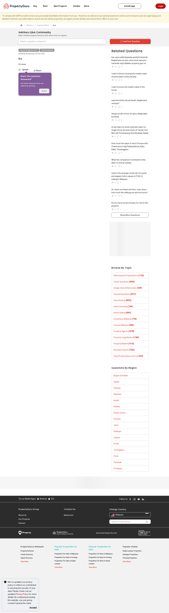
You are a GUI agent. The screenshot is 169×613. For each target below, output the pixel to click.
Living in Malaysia (124, 325)
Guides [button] (76, 6)
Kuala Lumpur (120, 413)
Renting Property (124, 350)
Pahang (117, 388)
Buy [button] (36, 6)
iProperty (24, 533)
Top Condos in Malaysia (135, 576)
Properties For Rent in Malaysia (101, 554)
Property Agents (124, 331)
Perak (116, 444)
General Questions (125, 294)
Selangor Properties (130, 554)
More (88, 6)
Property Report (144, 533)
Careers (21, 523)
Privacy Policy (22, 594)
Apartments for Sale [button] (64, 583)
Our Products (24, 519)
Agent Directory (27, 558)
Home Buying (122, 300)
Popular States (130, 546)
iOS (51, 499)
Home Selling (122, 313)
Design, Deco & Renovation (128, 288)
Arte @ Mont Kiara (129, 588)
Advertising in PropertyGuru (129, 275)
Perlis (116, 456)
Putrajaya (118, 468)
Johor (116, 425)
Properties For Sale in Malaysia (66, 554)
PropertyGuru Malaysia (32, 546)
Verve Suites (128, 584)
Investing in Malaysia (125, 319)
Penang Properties (130, 558)
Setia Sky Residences (131, 580)
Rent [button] (47, 6)
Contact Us (69, 509)
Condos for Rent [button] (97, 587)
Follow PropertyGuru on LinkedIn (142, 499)
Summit (106, 533)
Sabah (116, 382)
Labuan (117, 437)
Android (42, 499)
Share (37, 70)
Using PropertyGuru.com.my (128, 356)
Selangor (117, 431)
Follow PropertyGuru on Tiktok (149, 499)
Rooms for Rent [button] (96, 590)
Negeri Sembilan (121, 375)
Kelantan (117, 394)
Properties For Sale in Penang (66, 557)
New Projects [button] (62, 6)
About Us (22, 515)
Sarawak (117, 462)
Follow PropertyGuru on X (146, 499)
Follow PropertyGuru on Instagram (134, 499)
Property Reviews (27, 551)
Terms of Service (48, 607)
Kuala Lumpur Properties (132, 551)
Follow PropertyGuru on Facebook (130, 499)
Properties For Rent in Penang (100, 557)
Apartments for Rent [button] (98, 583)
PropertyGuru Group (28, 509)
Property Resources (30, 576)
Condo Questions (124, 282)
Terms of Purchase (82, 607)
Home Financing (123, 306)
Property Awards (63, 533)
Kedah (116, 400)
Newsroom (68, 515)
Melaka (117, 406)
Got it (44, 91)
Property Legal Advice (126, 337)
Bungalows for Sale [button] (64, 590)
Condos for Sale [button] (62, 587)
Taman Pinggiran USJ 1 (29, 50)
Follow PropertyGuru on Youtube (138, 499)
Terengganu (119, 450)
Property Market (47, 50)
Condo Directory (27, 554)
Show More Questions (130, 215)
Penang (117, 419)
